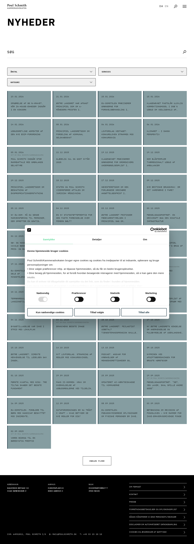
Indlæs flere (97, 460)
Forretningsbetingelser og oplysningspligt (153, 509)
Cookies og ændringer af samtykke (148, 532)
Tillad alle (143, 312)
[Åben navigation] (184, 6)
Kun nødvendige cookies (50, 312)
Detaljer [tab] (97, 239)
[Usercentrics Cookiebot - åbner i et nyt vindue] (153, 230)
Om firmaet (135, 487)
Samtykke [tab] (49, 239)
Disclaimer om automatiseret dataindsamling (153, 524)
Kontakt (133, 494)
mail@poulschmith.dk (65, 534)
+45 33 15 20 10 (92, 534)
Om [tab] (145, 239)
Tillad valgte (97, 312)
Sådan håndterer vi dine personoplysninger (152, 517)
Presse (132, 502)
